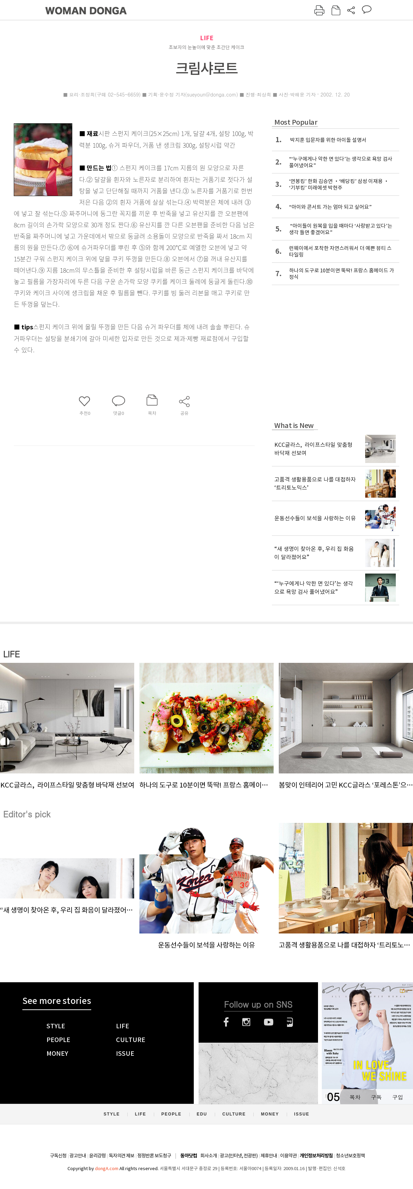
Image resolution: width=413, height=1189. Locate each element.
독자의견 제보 (121, 1156)
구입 (397, 1097)
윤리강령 (97, 1156)
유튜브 (268, 1022)
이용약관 (288, 1156)
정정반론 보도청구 (154, 1156)
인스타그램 (246, 1022)
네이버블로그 (290, 1022)
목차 (354, 1097)
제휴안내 (269, 1156)
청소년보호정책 (350, 1156)
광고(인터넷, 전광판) (238, 1156)
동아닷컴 (188, 1156)
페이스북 (226, 1022)
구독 (376, 1097)
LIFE (206, 38)
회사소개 (208, 1156)
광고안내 (78, 1156)
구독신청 (58, 1156)
